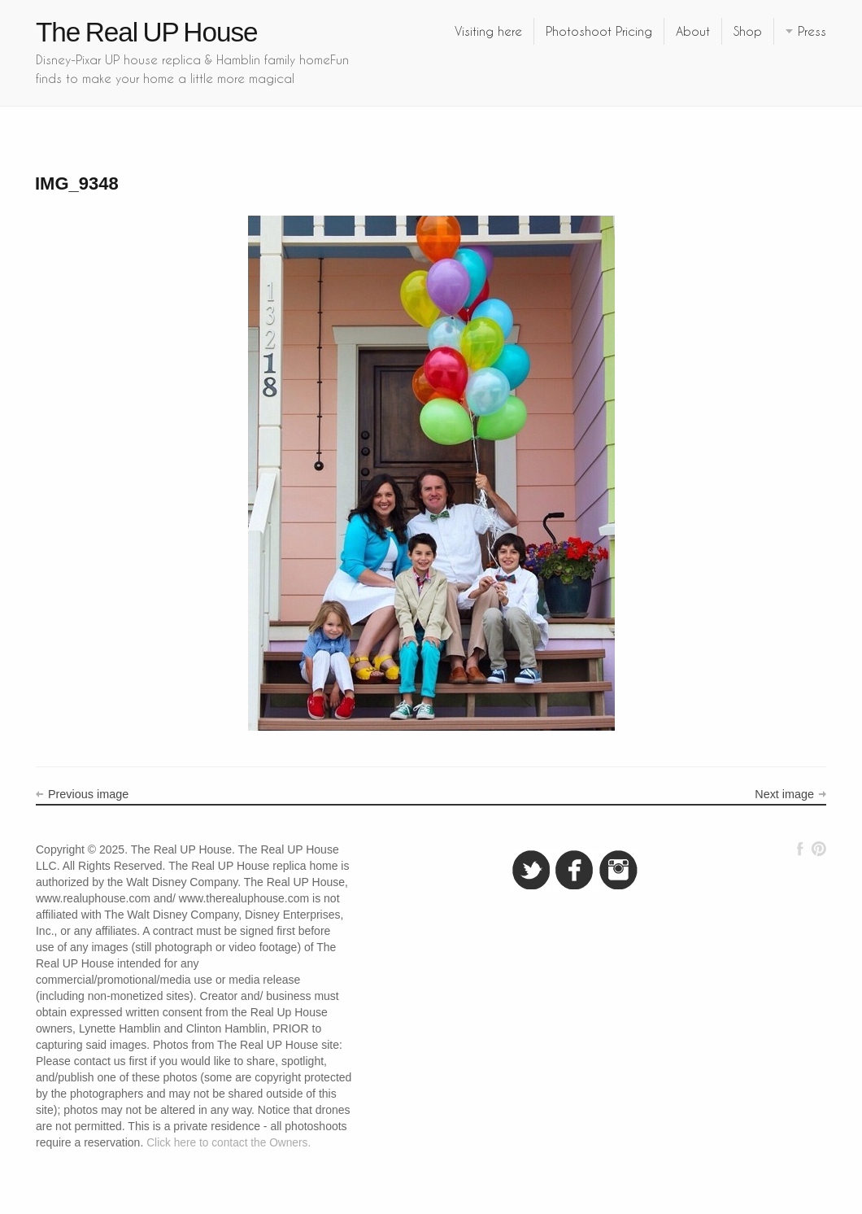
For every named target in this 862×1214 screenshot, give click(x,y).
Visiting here (488, 31)
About (693, 31)
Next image (784, 794)
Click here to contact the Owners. (228, 1143)
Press (812, 31)
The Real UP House (147, 32)
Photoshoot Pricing (599, 31)
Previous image (88, 794)
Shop (748, 31)
